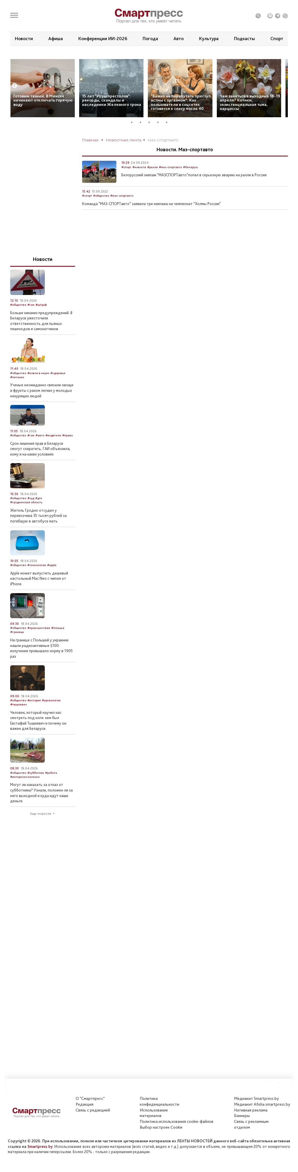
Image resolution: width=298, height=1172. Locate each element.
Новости (24, 38)
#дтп (38, 512)
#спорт (126, 181)
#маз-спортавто (170, 181)
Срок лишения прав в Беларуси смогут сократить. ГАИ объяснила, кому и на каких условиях (40, 462)
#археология (51, 714)
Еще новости (40, 828)
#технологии (36, 579)
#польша (57, 642)
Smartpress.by (40, 1146)
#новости (139, 181)
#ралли (152, 181)
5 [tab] (169, 136)
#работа (51, 787)
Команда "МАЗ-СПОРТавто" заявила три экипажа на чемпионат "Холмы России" (151, 218)
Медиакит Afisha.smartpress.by (262, 1104)
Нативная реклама (250, 1110)
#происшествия (38, 642)
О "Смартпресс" (90, 1098)
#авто (40, 449)
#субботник (35, 787)
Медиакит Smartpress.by (256, 1098)
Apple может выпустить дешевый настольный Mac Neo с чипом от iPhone (39, 592)
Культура (209, 38)
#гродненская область (26, 516)
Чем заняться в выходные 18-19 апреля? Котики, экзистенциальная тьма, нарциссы (250, 116)
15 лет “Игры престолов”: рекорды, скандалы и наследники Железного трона (111, 114)
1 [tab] (134, 136)
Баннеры (242, 1115)
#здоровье (57, 387)
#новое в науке (38, 387)
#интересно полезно (25, 791)
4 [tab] (160, 136)
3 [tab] (151, 136)
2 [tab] (143, 136)
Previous (14, 100)
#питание (17, 391)
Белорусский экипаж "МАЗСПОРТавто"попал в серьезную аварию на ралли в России (194, 189)
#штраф (41, 319)
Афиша (55, 38)
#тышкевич (18, 719)
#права (67, 449)
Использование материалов (154, 1112)
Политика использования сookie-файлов (176, 1121)
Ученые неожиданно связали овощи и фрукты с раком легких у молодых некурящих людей (41, 404)
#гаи (30, 319)
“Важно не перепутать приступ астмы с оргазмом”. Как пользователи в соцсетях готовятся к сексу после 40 (181, 116)
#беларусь (190, 181)
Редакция (84, 1104)
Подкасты (244, 38)
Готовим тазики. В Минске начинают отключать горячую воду (42, 114)
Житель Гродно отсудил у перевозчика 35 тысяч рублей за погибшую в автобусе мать (38, 529)
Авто (178, 38)
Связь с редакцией (93, 1110)
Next (283, 100)
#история (34, 714)
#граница (17, 646)
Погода (150, 38)
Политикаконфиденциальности (159, 1101)
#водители (53, 449)
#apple (51, 579)
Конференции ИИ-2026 (102, 38)
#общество (101, 210)
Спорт (276, 38)
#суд (30, 512)
